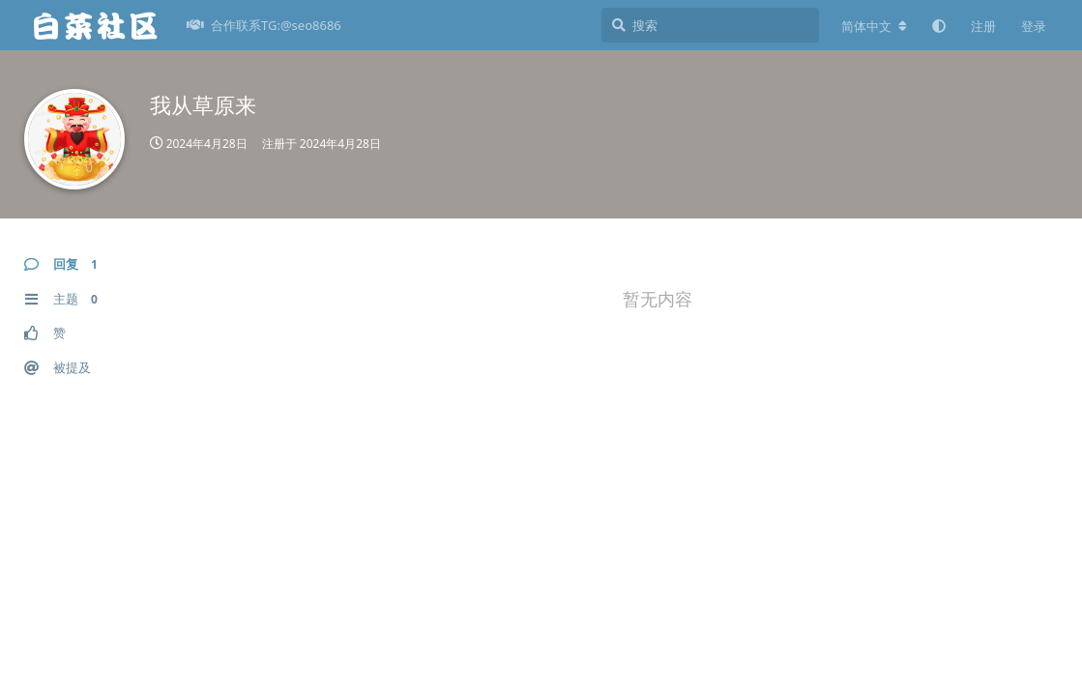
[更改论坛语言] (874, 26)
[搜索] (710, 25)
